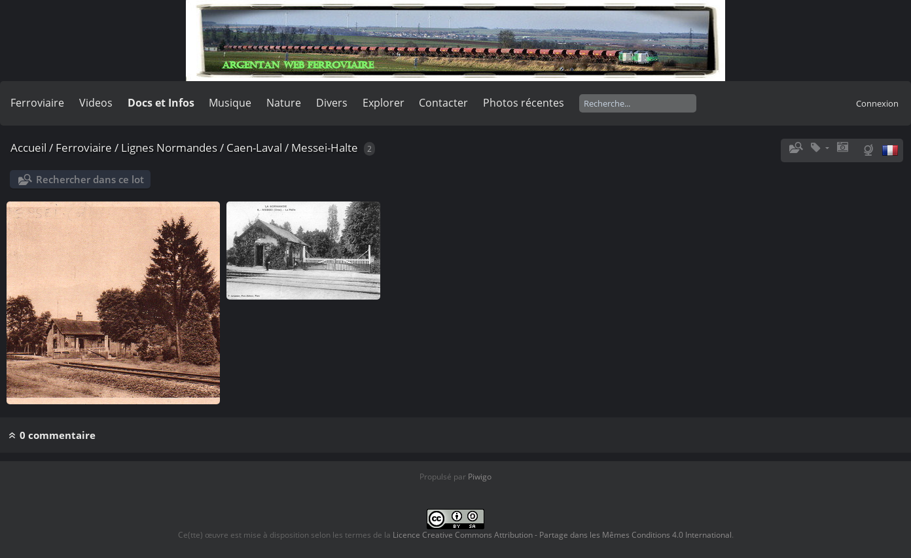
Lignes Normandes (169, 147)
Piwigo (479, 476)
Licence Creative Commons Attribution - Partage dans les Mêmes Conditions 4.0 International (562, 534)
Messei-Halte (324, 147)
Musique (230, 103)
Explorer (383, 103)
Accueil (28, 147)
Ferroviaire (37, 103)
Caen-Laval (254, 147)
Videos (96, 103)
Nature (283, 103)
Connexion (877, 103)
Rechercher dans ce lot (90, 179)
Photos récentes (523, 103)
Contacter (443, 103)
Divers (332, 103)
